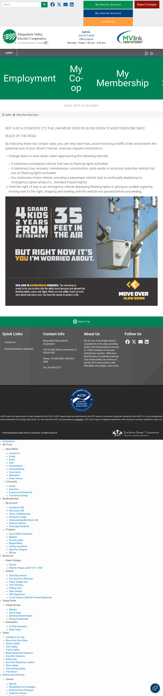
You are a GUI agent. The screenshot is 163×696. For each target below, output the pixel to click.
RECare (12, 552)
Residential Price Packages (22, 687)
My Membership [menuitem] (122, 78)
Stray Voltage (15, 591)
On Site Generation (18, 626)
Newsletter (14, 475)
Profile (12, 456)
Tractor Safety (12, 650)
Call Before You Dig (15, 637)
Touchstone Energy (18, 495)
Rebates (13, 537)
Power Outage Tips (18, 582)
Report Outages (147, 4)
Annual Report (16, 466)
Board (12, 459)
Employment (9, 441)
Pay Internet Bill (16, 510)
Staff (11, 462)
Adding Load (15, 588)
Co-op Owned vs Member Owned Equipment (30, 597)
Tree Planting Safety (15, 668)
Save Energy (15, 612)
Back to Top (84, 321)
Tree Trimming (16, 585)
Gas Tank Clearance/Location (20, 662)
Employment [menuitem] (29, 78)
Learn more (112, 366)
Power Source (15, 478)
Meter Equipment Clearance (19, 653)
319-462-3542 (57, 358)
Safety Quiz (11, 659)
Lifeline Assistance (18, 546)
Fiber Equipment (17, 594)
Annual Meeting (16, 469)
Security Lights (16, 540)
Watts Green (15, 629)
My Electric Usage (17, 517)
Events (12, 486)
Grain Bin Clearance (15, 656)
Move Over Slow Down (17, 640)
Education (14, 489)
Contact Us (10, 342)
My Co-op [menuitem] (76, 78)
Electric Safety (13, 643)
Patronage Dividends (19, 526)
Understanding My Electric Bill (23, 520)
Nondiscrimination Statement (19, 349)
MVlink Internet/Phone (14, 675)
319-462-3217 (54, 367)
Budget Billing (15, 543)
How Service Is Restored (21, 578)
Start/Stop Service (18, 575)
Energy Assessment (18, 619)
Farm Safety (12, 646)
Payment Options (17, 523)
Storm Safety (12, 665)
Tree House (11, 671)
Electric (12, 564)
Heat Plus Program (18, 549)
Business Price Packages (21, 690)
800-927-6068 (86, 35)
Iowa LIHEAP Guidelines (20, 534)
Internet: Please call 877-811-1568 (25, 568)
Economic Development (20, 492)
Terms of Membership (19, 514)
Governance (15, 472)
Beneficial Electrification (20, 616)
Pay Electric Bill (16, 507)
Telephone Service (18, 693)
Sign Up (12, 684)
